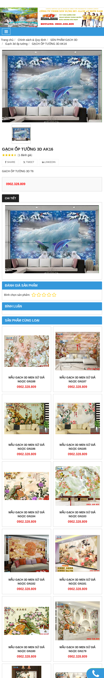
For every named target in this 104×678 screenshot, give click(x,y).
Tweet (28, 162)
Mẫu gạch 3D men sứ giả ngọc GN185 (77, 446)
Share (10, 162)
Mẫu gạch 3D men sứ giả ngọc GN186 (26, 446)
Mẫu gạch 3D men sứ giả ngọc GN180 (26, 649)
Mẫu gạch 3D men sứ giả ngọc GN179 (77, 649)
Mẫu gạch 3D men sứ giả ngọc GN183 (77, 514)
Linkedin (49, 162)
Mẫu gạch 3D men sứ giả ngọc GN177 (77, 671)
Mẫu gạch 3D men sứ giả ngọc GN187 (77, 379)
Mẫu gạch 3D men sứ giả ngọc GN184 (26, 514)
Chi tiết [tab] (10, 198)
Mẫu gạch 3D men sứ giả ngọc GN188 (26, 379)
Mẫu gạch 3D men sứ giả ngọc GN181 (77, 581)
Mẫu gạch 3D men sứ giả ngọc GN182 (26, 581)
